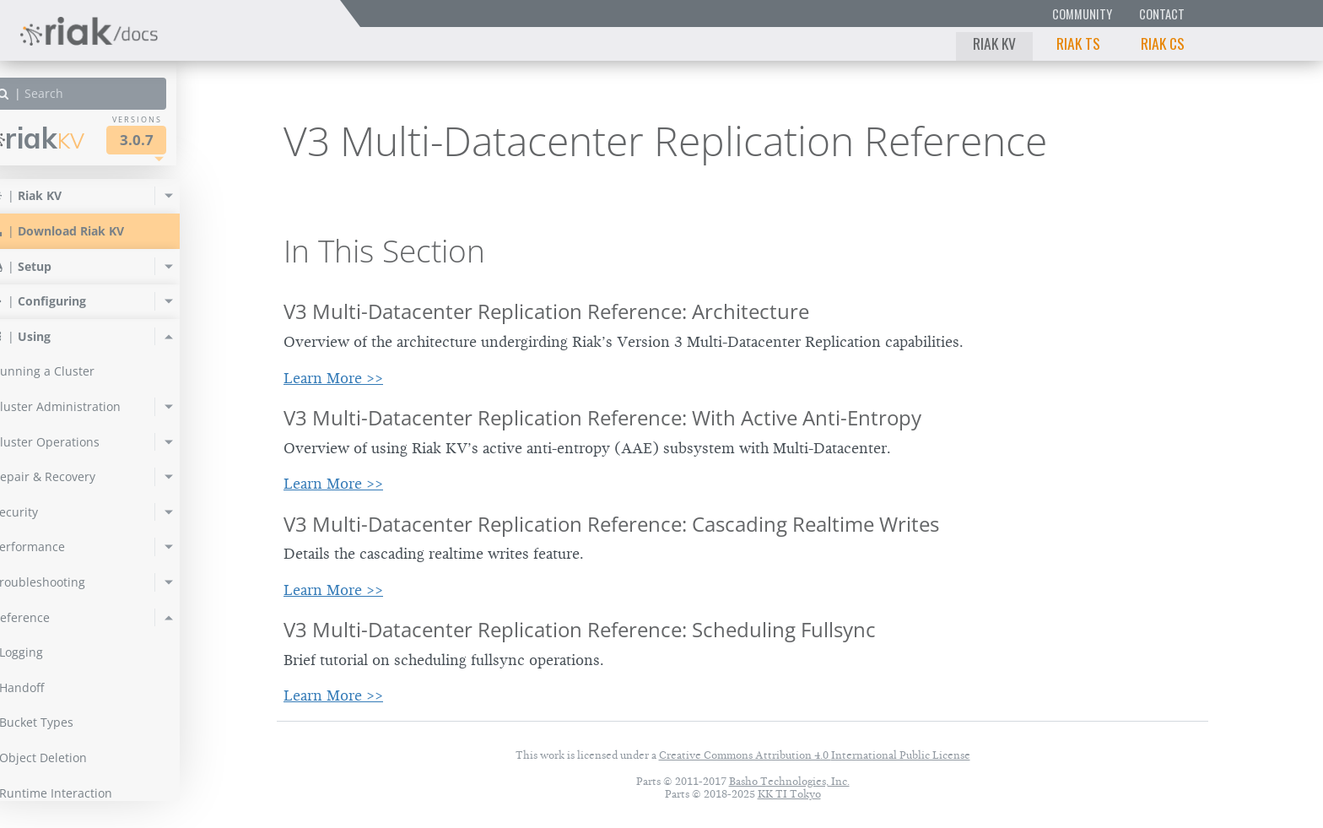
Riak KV (994, 43)
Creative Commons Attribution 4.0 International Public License (814, 755)
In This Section (384, 251)
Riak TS (1078, 43)
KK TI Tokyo (789, 793)
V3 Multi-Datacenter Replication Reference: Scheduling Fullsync (580, 629)
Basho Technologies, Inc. (789, 781)
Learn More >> (333, 378)
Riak (72, 138)
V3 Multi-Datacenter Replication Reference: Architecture (546, 311)
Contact (1162, 14)
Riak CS (1163, 43)
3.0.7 (172, 139)
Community (1082, 14)
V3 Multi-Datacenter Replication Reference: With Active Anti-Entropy (602, 417)
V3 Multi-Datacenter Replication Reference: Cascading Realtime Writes (611, 524)
